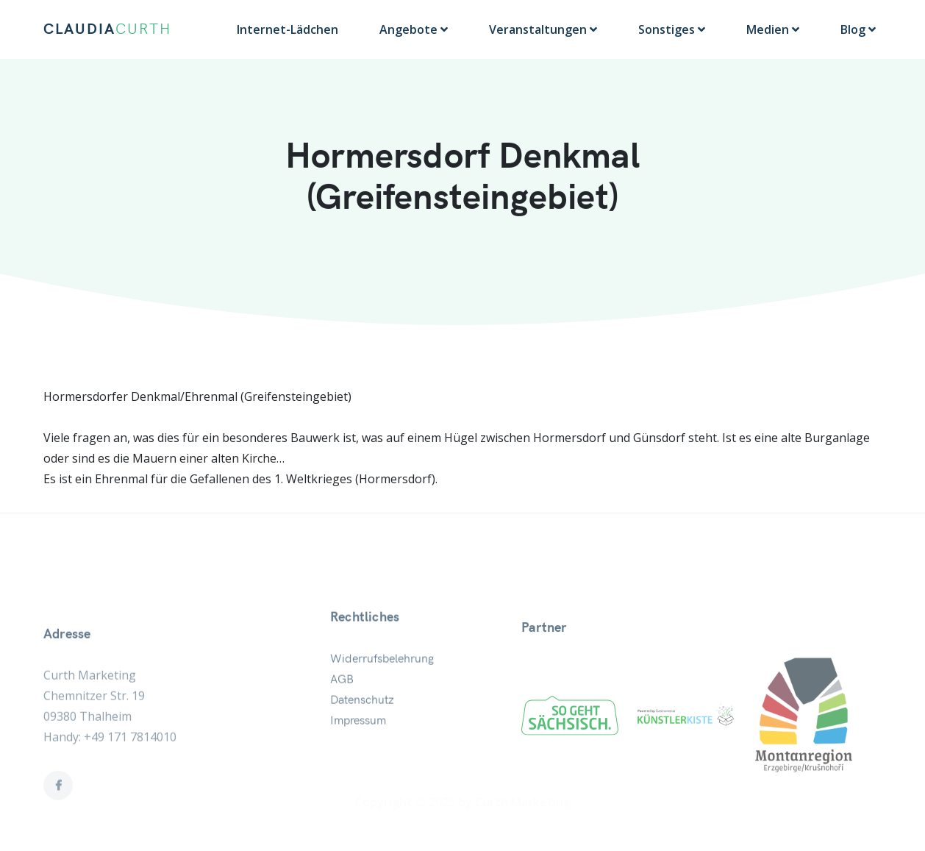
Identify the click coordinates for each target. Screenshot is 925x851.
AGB (342, 704)
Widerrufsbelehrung (382, 683)
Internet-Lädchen (287, 29)
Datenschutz (362, 724)
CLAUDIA (107, 29)
